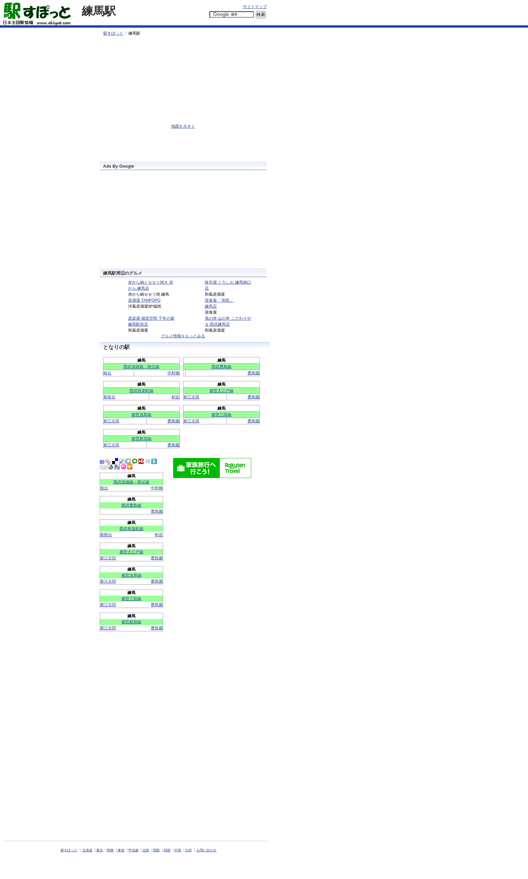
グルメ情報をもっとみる (183, 336)
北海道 (87, 850)
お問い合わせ (206, 850)
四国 (167, 850)
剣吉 (175, 397)
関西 (156, 850)
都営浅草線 (141, 414)
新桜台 (109, 397)
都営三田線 (221, 414)
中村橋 (173, 373)
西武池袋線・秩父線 (141, 366)
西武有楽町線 (141, 390)
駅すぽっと (113, 33)
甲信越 (133, 850)
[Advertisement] (174, 22)
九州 (188, 850)
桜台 (107, 373)
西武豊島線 (221, 366)
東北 (99, 850)
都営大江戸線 (221, 390)
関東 (110, 850)
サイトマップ (255, 6)
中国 (177, 850)
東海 (121, 850)
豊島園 (253, 373)
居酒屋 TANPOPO (144, 300)
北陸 (145, 850)
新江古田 (191, 397)
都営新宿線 (141, 438)
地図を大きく (183, 126)
